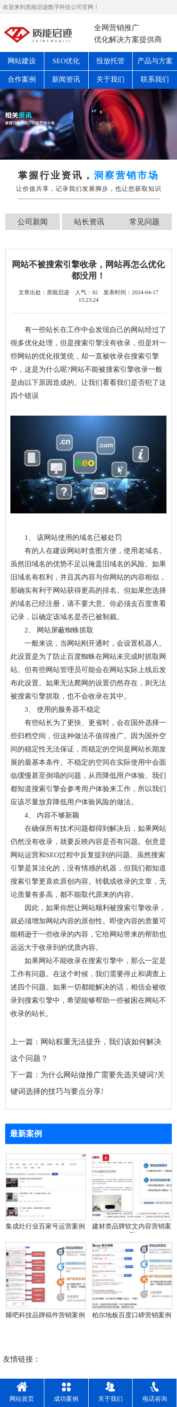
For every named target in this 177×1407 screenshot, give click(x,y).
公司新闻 (32, 222)
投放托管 (110, 61)
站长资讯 (89, 222)
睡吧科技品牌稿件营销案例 (45, 1315)
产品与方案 (155, 61)
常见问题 (144, 222)
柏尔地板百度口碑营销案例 (131, 1315)
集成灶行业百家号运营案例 (45, 1226)
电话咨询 (155, 1391)
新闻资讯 (66, 79)
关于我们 (110, 79)
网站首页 (21, 1391)
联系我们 (155, 79)
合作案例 (22, 79)
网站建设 (22, 61)
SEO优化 (66, 61)
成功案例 (66, 1391)
